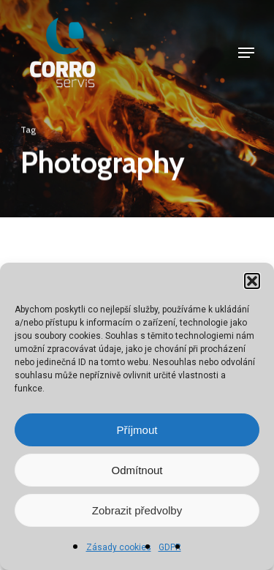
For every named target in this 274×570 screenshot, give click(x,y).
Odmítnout (136, 470)
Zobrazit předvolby (137, 510)
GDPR (170, 547)
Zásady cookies (118, 547)
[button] (252, 281)
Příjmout (137, 430)
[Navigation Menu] (246, 52)
